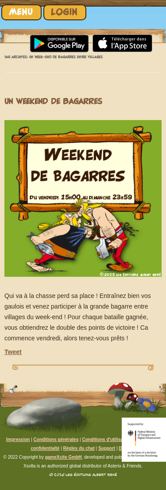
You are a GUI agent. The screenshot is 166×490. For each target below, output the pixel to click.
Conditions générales (56, 439)
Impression (18, 439)
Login (64, 12)
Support (106, 448)
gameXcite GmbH (63, 457)
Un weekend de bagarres (53, 101)
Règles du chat (79, 448)
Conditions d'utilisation (106, 439)
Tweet (13, 351)
